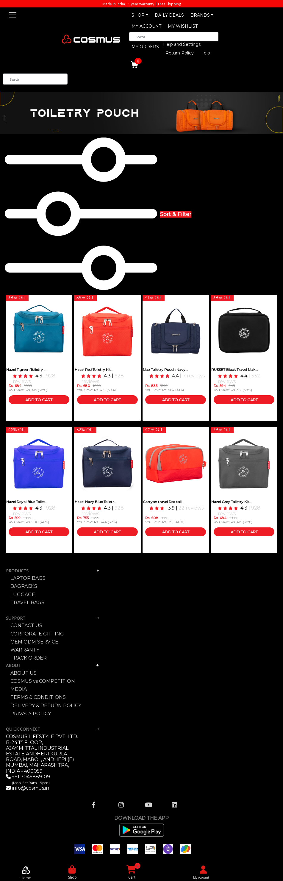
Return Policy (179, 53)
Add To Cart (38, 399)
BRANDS (200, 15)
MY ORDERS (145, 46)
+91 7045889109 (30, 779)
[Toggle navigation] (13, 14)
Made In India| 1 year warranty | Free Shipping (141, 4)
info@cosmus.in (30, 788)
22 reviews (191, 508)
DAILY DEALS (169, 15)
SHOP (138, 15)
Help (205, 53)
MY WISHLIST (183, 26)
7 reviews (194, 376)
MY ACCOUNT (146, 26)
